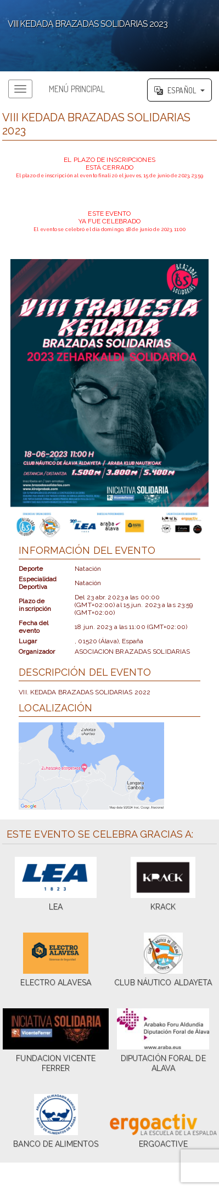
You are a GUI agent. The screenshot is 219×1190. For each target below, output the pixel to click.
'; (109, 35)
